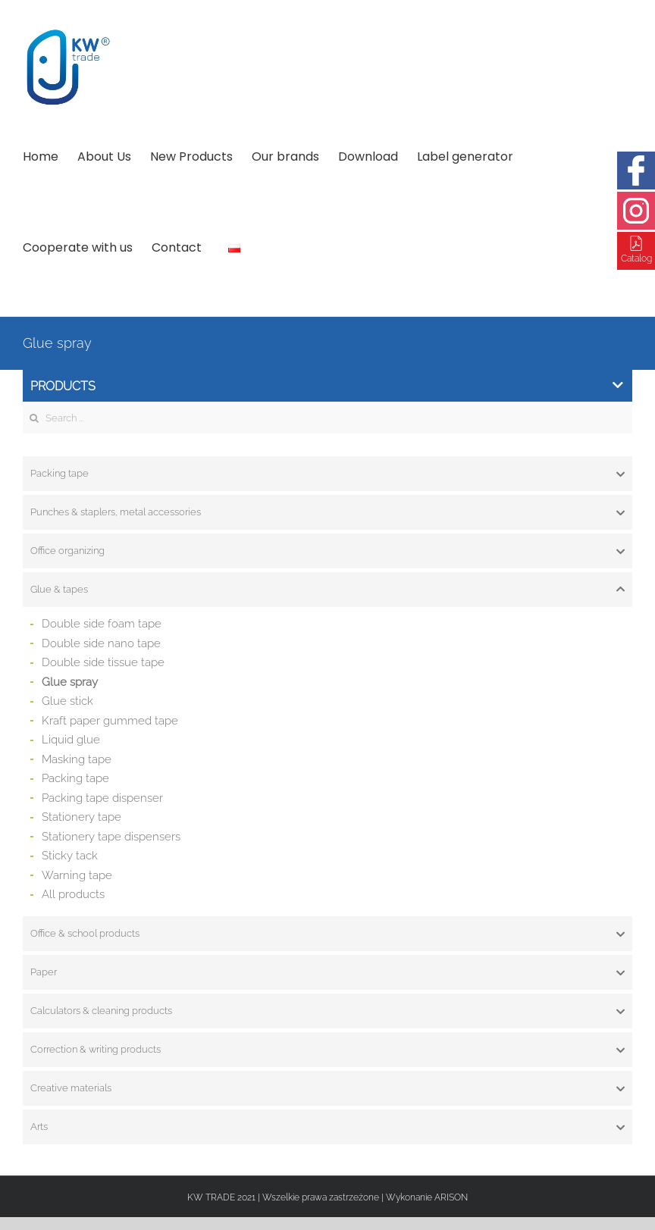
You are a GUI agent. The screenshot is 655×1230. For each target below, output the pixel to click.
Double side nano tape (101, 643)
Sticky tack (70, 855)
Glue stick (67, 701)
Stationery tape (81, 817)
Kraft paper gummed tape (110, 721)
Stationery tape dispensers (111, 836)
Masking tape (76, 759)
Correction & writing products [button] (327, 1049)
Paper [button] (327, 972)
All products (73, 894)
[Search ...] (327, 417)
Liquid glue (71, 739)
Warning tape (77, 875)
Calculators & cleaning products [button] (327, 1011)
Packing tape (75, 778)
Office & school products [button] (327, 934)
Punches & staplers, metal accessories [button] (327, 512)
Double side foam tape (101, 624)
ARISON (451, 1197)
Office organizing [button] (327, 551)
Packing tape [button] (327, 474)
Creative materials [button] (327, 1088)
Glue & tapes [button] (327, 589)
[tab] (327, 473)
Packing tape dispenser (102, 798)
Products (326, 386)
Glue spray (70, 682)
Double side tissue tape (103, 662)
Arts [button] (327, 1127)
